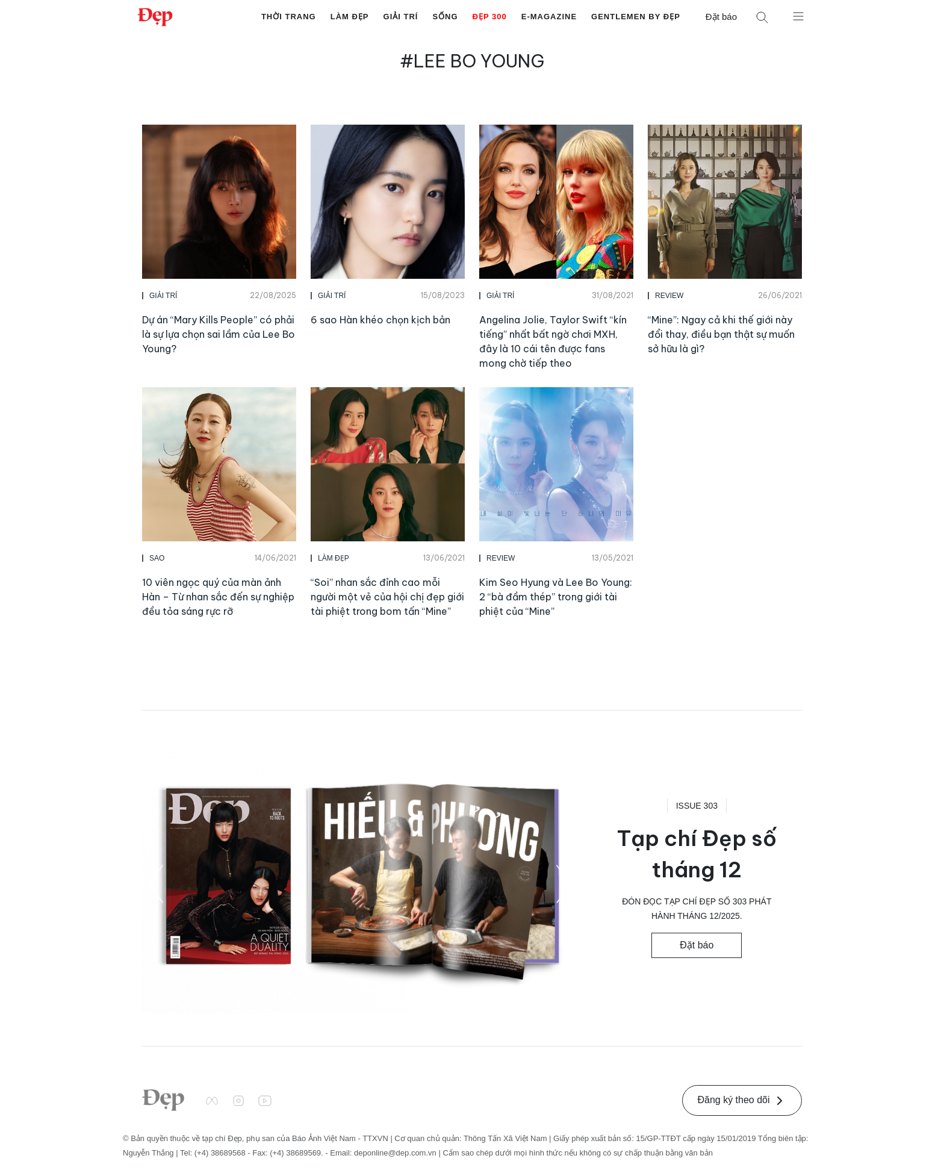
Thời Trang (288, 16)
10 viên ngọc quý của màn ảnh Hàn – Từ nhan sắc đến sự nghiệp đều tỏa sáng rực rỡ (218, 596)
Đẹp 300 (490, 16)
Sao (156, 558)
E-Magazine (549, 16)
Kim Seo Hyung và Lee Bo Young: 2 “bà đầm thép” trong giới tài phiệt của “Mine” (555, 596)
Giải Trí (401, 16)
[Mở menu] (798, 15)
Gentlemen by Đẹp (635, 16)
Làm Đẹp (350, 16)
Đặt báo (721, 16)
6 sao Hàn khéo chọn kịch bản (380, 320)
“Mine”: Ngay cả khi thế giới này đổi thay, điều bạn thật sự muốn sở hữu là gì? (721, 334)
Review (669, 295)
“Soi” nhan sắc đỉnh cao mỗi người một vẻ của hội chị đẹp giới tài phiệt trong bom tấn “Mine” (387, 596)
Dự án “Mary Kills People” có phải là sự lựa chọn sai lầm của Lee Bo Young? (218, 334)
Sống (445, 16)
